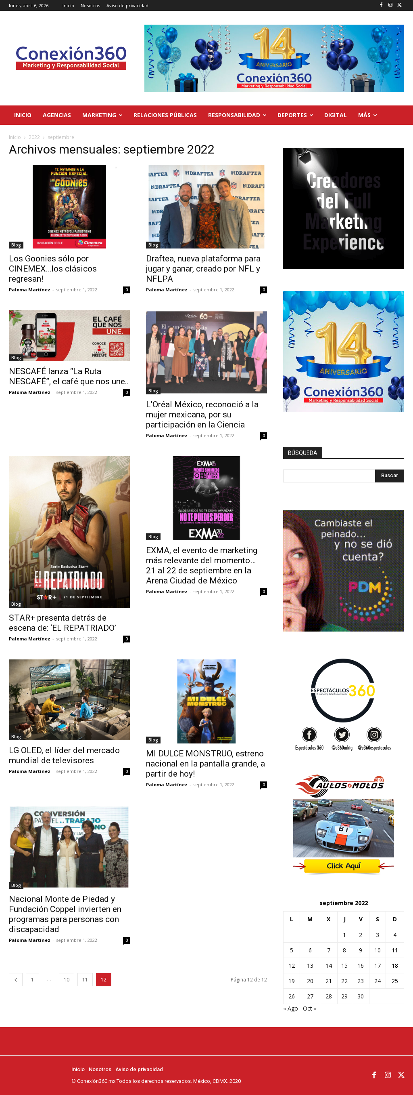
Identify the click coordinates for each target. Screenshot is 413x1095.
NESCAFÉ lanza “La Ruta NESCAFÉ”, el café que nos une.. (69, 376)
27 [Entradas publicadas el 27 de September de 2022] (310, 996)
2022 (34, 137)
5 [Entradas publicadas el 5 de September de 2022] (291, 950)
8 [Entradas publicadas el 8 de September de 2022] (344, 950)
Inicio (15, 137)
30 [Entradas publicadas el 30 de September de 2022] (360, 996)
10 (66, 979)
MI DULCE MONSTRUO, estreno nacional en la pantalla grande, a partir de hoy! (205, 764)
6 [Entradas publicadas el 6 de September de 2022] (310, 950)
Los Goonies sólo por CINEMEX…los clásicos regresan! (53, 269)
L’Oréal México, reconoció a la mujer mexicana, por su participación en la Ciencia (202, 415)
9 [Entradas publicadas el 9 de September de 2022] (360, 950)
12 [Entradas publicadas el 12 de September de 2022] (291, 965)
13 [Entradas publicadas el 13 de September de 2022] (310, 965)
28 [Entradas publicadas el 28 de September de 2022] (328, 996)
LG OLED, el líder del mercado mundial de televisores (64, 755)
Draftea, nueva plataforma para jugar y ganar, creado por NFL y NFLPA (203, 269)
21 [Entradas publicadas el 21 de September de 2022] (328, 981)
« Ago (290, 1008)
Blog (16, 245)
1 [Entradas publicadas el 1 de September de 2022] (344, 935)
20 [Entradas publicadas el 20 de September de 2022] (310, 981)
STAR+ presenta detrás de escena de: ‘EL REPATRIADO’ (62, 623)
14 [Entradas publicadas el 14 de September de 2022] (328, 965)
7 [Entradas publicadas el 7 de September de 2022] (328, 950)
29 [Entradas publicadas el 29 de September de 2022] (344, 996)
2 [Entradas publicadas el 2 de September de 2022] (360, 935)
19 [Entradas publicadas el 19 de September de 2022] (291, 981)
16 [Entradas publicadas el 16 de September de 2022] (360, 965)
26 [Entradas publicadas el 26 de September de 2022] (291, 996)
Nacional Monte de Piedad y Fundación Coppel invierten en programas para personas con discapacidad (65, 914)
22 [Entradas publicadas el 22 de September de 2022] (344, 981)
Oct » (310, 1008)
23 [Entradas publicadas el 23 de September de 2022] (360, 981)
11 (85, 979)
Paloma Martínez (29, 289)
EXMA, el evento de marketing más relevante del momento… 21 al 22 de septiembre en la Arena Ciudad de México (201, 565)
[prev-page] (16, 979)
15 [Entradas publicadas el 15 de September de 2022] (344, 965)
